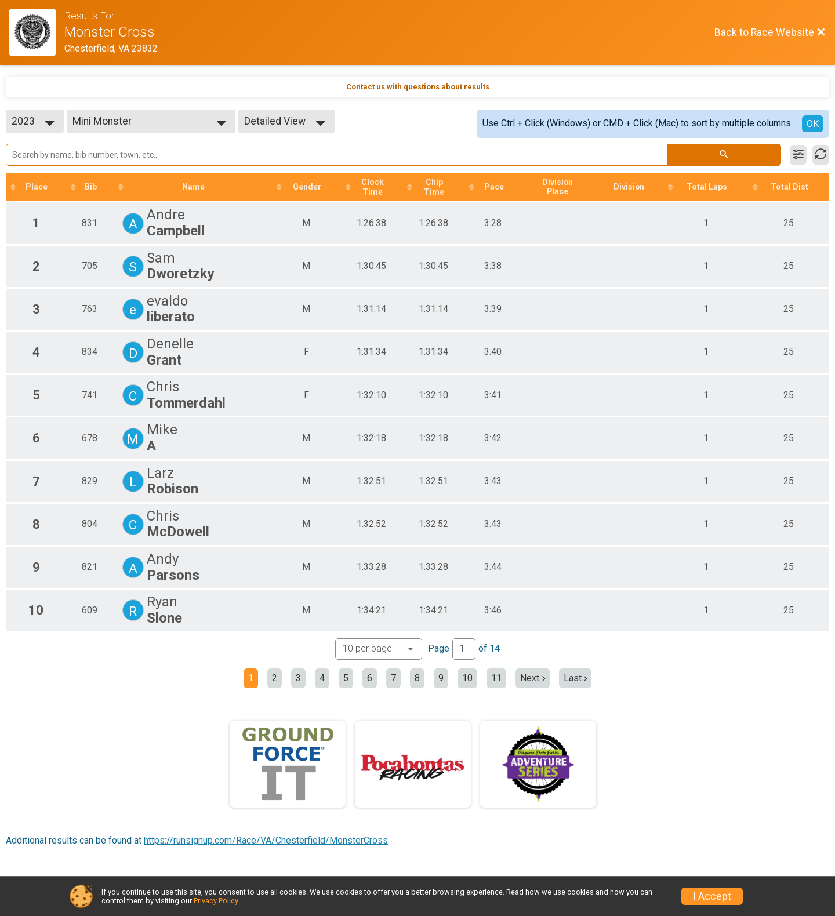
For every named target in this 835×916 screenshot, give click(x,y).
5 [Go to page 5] (345, 678)
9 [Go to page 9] (441, 678)
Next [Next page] (532, 678)
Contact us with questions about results (417, 86)
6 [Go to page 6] (369, 678)
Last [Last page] (575, 678)
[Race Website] (36, 32)
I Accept (712, 896)
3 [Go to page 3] (298, 678)
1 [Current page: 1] (250, 678)
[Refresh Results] (820, 155)
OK (813, 123)
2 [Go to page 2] (274, 678)
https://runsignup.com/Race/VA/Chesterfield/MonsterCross (266, 840)
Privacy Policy (216, 900)
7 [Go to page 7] (393, 678)
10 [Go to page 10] (467, 678)
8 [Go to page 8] (417, 678)
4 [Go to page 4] (322, 678)
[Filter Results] (798, 155)
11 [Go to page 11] (496, 678)
